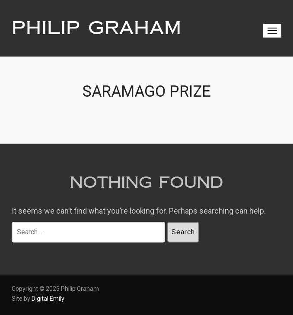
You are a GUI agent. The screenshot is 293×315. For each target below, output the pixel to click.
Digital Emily (48, 298)
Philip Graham (97, 28)
